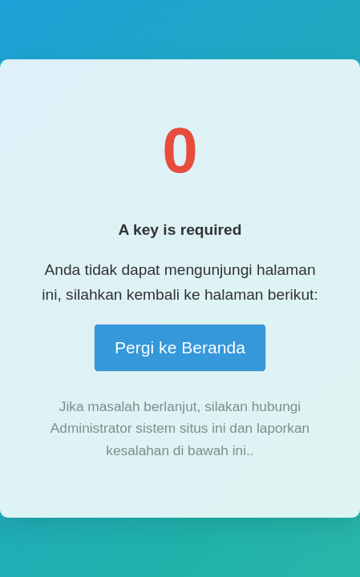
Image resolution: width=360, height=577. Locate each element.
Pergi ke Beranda (180, 347)
